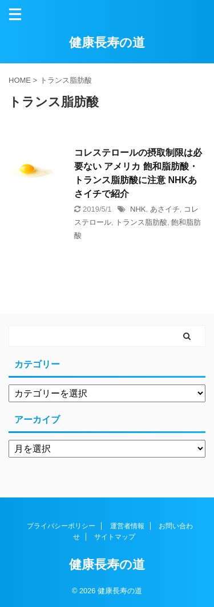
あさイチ (165, 209)
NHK (138, 209)
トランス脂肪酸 (141, 222)
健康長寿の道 (107, 42)
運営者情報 (127, 526)
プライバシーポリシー (61, 526)
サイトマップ (114, 537)
